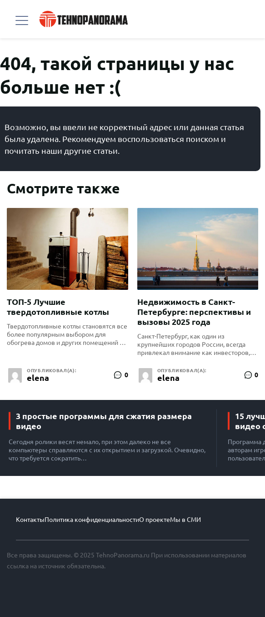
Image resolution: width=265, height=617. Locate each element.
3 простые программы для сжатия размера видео (104, 420)
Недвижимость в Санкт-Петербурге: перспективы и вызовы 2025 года (194, 311)
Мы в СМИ (185, 519)
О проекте (154, 519)
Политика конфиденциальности (92, 519)
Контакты (30, 519)
